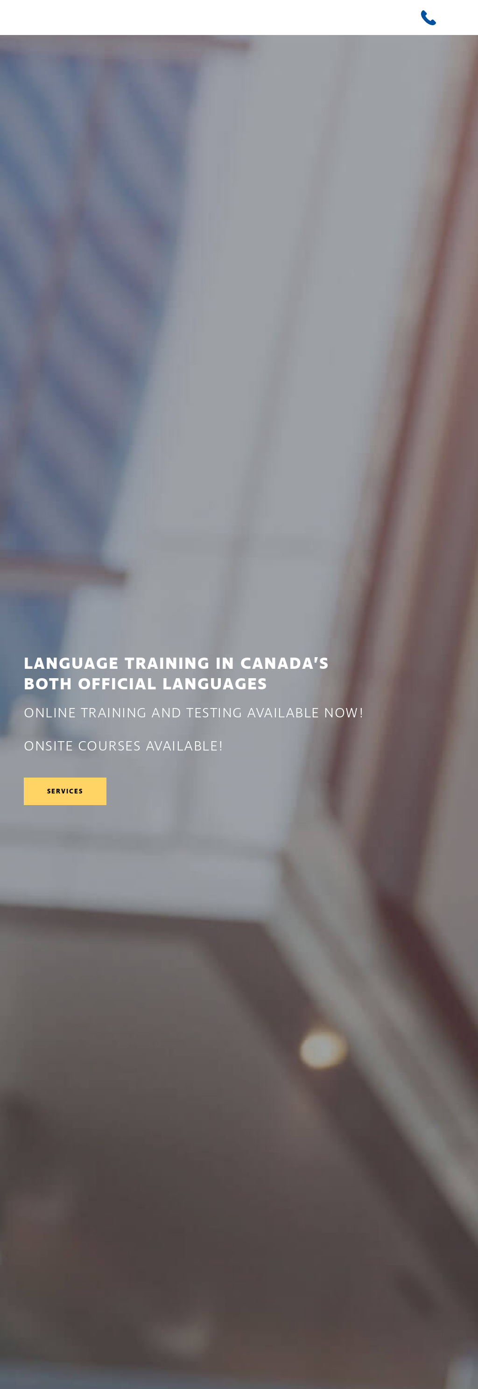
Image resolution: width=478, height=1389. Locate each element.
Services (65, 791)
